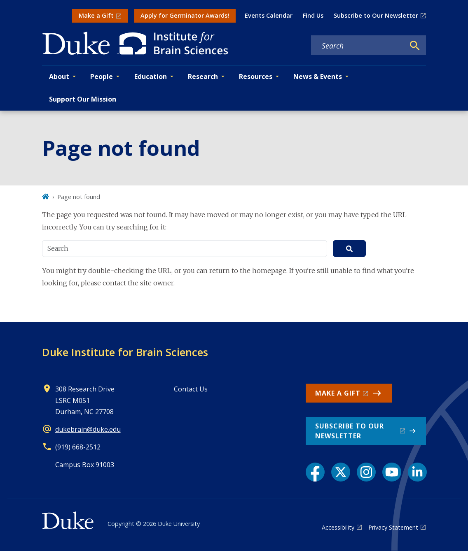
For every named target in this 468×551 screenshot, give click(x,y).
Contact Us (191, 389)
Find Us (313, 15)
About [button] (59, 76)
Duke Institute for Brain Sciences (125, 352)
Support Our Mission (82, 99)
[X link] (340, 472)
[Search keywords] (358, 46)
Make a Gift (96, 15)
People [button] (101, 76)
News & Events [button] (317, 76)
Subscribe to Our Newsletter (376, 15)
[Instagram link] (366, 472)
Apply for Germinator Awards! (184, 15)
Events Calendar (268, 15)
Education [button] (150, 76)
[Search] (415, 46)
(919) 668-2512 (78, 446)
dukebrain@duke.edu (88, 429)
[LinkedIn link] (417, 472)
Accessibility (338, 527)
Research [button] (203, 76)
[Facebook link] (315, 472)
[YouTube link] (391, 472)
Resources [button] (255, 76)
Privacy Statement (393, 527)
